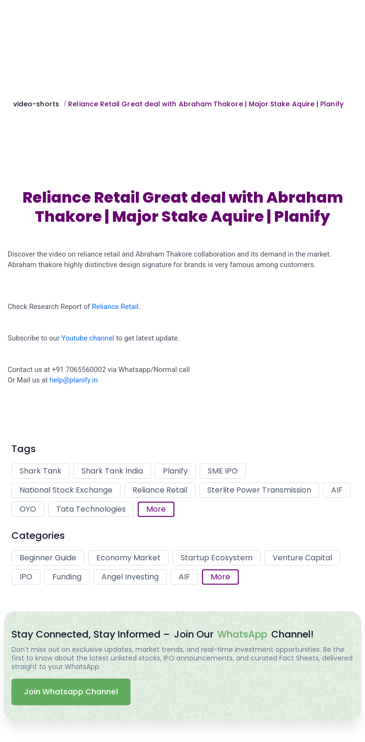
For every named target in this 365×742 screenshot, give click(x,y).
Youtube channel (87, 338)
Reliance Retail (115, 306)
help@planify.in (74, 380)
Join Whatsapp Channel (71, 691)
